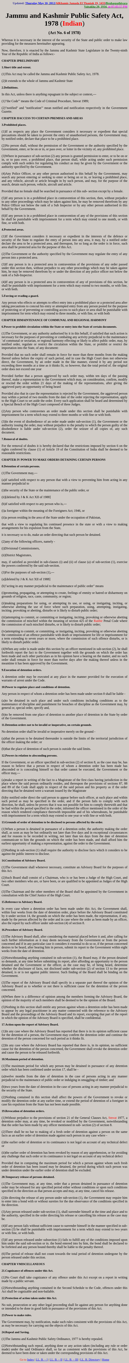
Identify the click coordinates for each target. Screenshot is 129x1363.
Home (105, 1359)
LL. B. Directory (90, 1359)
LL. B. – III (71, 1359)
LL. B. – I (42, 1359)
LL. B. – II (56, 1359)
